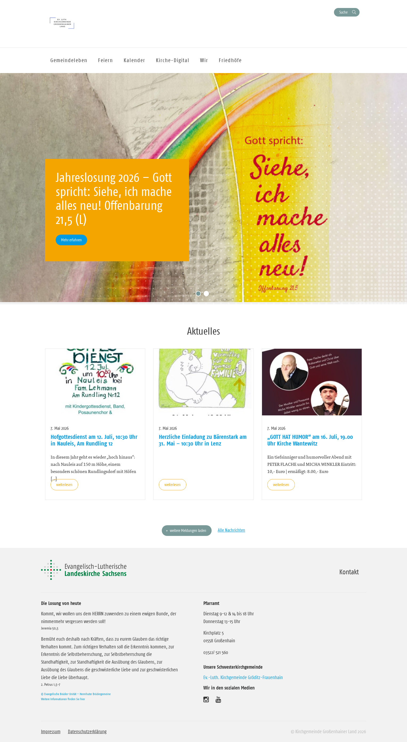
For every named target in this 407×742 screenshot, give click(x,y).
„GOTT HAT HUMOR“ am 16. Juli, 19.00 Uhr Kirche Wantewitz (310, 440)
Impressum (51, 732)
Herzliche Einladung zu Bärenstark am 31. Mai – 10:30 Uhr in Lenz (203, 440)
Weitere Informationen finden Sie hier (63, 699)
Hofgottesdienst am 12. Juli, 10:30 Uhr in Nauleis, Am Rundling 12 (94, 440)
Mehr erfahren (71, 239)
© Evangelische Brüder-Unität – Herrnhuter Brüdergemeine (76, 694)
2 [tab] (208, 295)
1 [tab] (200, 295)
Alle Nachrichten (231, 530)
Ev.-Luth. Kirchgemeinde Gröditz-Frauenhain (243, 677)
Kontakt (349, 572)
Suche (343, 12)
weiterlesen (64, 484)
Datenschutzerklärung (87, 732)
